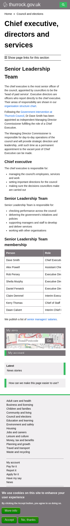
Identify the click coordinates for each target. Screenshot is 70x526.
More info (11, 511)
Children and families (18, 408)
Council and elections (30, 13)
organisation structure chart (20, 106)
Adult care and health (18, 400)
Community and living (18, 412)
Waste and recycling (18, 451)
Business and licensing (19, 404)
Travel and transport (18, 448)
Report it (11, 470)
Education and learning (19, 420)
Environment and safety (20, 424)
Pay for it (11, 466)
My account (16, 353)
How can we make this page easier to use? (34, 383)
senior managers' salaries (42, 319)
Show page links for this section (26, 57)
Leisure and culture (17, 436)
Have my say (13, 478)
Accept (9, 521)
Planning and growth (18, 444)
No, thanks (28, 521)
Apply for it (12, 474)
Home (8, 13)
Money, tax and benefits (20, 440)
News (9, 482)
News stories (14, 370)
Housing (11, 428)
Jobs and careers (16, 432)
